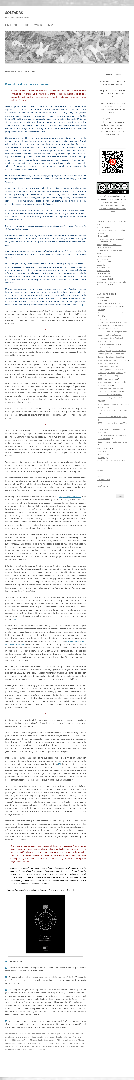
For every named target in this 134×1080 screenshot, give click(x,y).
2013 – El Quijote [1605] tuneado (110, 372)
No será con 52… (103, 259)
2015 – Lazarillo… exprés (107, 379)
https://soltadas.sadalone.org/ (111, 196)
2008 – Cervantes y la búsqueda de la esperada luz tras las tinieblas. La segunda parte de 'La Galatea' (112, 335)
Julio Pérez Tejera (22, 1043)
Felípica (101, 310)
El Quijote (75, 1037)
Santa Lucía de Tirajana (45, 1046)
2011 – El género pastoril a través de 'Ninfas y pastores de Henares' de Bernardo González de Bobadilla (112, 353)
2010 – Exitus (103, 341)
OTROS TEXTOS (102, 448)
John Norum (10, 1043)
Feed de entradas (103, 479)
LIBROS (99, 319)
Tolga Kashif (19, 1049)
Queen (32, 1046)
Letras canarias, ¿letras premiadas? (110, 239)
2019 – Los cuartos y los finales (110, 391)
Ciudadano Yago (47, 1037)
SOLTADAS (14, 12)
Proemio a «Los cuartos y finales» (27, 84)
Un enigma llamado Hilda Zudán (109, 244)
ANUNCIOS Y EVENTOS (105, 294)
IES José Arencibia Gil (64, 1040)
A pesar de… (101, 265)
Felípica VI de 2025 (104, 276)
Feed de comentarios (105, 483)
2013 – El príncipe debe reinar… (110, 369)
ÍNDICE (25, 25)
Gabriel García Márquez (47, 1040)
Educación (102, 454)
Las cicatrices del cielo (37, 1043)
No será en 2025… (103, 270)
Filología (101, 457)
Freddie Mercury (30, 1040)
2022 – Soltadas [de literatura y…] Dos (112, 417)
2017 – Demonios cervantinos (109, 388)
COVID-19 (102, 451)
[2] (78, 119)
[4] (14, 619)
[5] (59, 764)
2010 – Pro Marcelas (106, 347)
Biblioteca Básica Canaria (107, 303)
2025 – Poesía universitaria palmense (112, 442)
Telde (72, 1046)
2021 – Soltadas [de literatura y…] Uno (112, 410)
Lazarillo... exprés (53, 1043)
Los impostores (67, 1043)
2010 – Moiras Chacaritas (107, 344)
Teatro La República (62, 1046)
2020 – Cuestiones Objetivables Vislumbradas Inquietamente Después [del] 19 (113, 397)
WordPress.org (102, 486)
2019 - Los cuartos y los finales (37, 1034)
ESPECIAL (100, 300)
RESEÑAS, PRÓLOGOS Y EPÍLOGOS (110, 461)
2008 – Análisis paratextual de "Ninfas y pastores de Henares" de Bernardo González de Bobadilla (113, 325)
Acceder (100, 476)
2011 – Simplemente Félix (108, 363)
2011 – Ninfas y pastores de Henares (112, 360)
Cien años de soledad (32, 1037)
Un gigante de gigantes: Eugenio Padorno (113, 282)
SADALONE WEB (11, 25)
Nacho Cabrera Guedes (20, 1046)
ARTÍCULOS (38, 25)
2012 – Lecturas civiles (106, 366)
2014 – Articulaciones (106, 376)
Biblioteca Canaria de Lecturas (109, 306)
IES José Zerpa (78, 1040)
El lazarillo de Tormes (63, 1037)
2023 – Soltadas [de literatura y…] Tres (112, 423)
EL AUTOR (51, 25)
